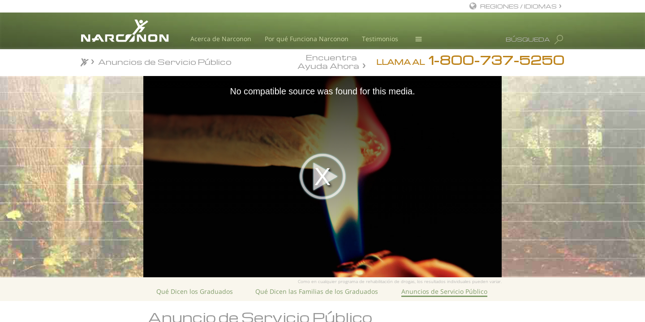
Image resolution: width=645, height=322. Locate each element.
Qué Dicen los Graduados (194, 291)
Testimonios (380, 38)
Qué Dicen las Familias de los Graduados (316, 291)
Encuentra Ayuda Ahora (328, 61)
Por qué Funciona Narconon (306, 38)
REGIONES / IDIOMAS (518, 6)
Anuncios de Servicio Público (444, 291)
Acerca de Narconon (220, 38)
